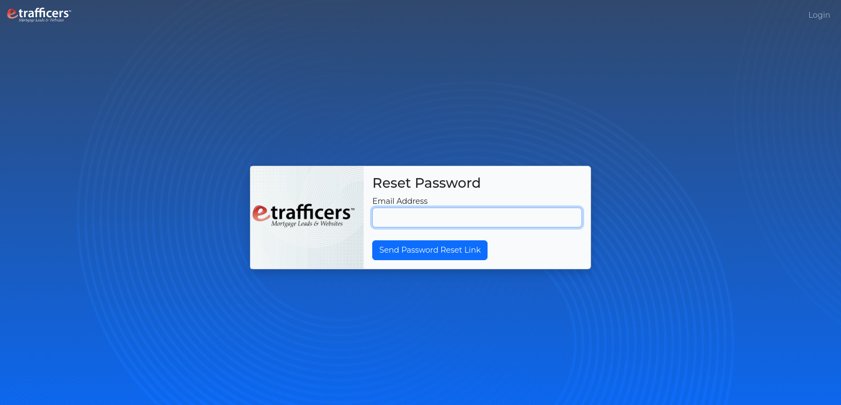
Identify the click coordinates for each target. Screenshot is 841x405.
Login (819, 15)
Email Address (399, 201)
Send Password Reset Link (430, 250)
